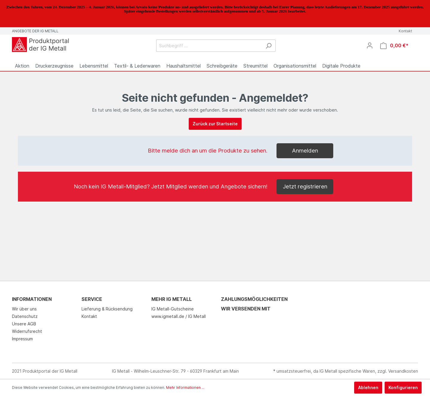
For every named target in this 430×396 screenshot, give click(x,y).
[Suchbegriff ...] (209, 45)
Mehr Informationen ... (185, 387)
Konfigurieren (403, 387)
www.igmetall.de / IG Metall (178, 316)
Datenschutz (25, 316)
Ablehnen (368, 387)
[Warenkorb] (394, 45)
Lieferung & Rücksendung (107, 308)
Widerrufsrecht (27, 331)
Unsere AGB (24, 323)
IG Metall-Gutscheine (172, 308)
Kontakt (405, 31)
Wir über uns (24, 308)
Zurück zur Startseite (215, 123)
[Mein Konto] (370, 45)
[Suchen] (269, 45)
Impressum (22, 338)
